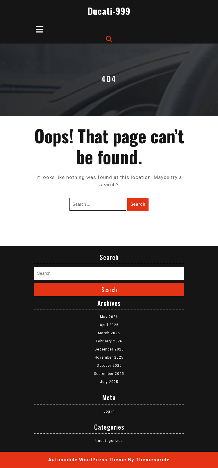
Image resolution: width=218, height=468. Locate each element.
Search (138, 204)
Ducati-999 (109, 10)
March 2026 (109, 333)
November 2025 (109, 357)
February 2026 (109, 341)
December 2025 (109, 349)
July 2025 (109, 382)
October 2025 (109, 366)
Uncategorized (109, 441)
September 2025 (109, 374)
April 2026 (109, 325)
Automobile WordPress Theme (87, 459)
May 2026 (109, 317)
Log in (109, 411)
